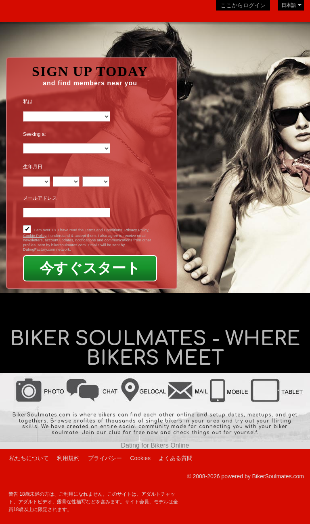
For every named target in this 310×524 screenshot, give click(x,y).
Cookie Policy (34, 235)
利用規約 (68, 458)
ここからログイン (243, 5)
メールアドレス (40, 198)
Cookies (140, 458)
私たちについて (29, 458)
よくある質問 (176, 458)
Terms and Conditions (103, 230)
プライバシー (105, 458)
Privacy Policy (136, 230)
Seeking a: (34, 134)
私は (28, 101)
